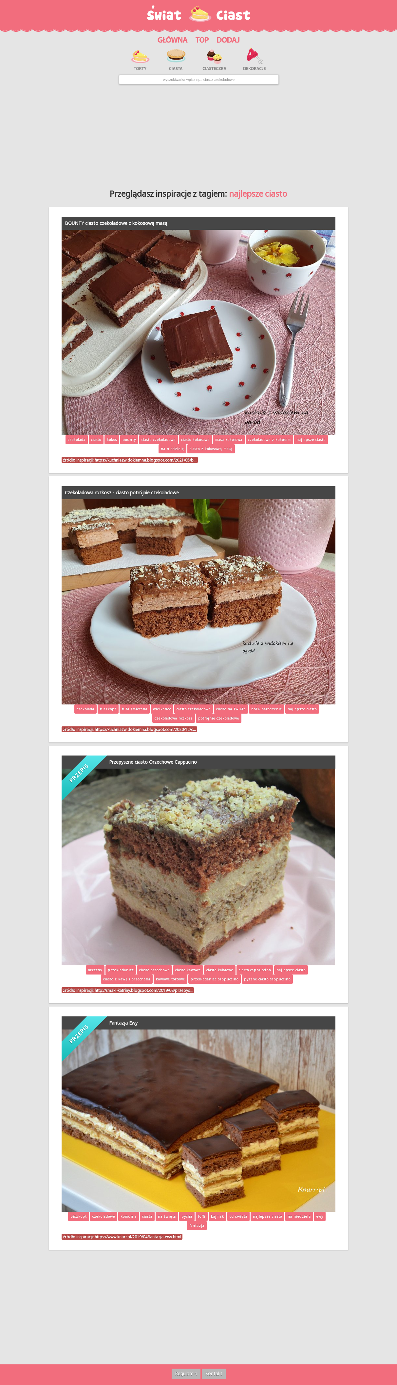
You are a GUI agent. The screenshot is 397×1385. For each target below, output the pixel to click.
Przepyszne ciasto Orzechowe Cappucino (153, 762)
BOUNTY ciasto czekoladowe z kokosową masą (116, 223)
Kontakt (213, 1373)
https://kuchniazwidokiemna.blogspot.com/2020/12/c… (145, 729)
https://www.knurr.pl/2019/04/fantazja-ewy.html (138, 1236)
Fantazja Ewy (123, 1023)
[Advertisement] (198, 134)
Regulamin (186, 1373)
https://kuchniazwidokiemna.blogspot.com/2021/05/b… (146, 460)
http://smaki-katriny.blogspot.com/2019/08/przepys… (144, 990)
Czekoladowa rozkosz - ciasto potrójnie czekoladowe (122, 492)
